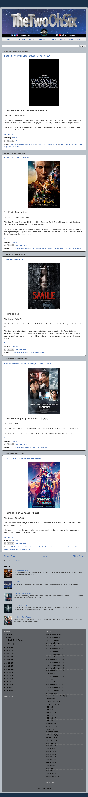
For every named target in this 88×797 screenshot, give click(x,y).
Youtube (22, 40)
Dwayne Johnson (41, 248)
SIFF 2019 (49, 762)
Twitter (62, 40)
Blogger (48, 788)
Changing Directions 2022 (55, 696)
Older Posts (78, 556)
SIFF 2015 (49, 751)
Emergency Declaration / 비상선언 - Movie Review (27, 364)
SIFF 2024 (49, 773)
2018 (8, 669)
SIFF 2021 (49, 765)
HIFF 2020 (50, 721)
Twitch (31, 40)
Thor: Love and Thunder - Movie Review (22, 458)
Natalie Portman (69, 547)
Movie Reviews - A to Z (21, 570)
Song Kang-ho (42, 447)
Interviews (49, 723)
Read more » (8, 134)
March (10, 644)
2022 (8, 657)
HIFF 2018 (50, 715)
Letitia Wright (42, 144)
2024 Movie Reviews (53, 687)
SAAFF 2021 (50, 740)
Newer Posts (10, 556)
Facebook (41, 40)
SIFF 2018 (49, 760)
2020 (8, 663)
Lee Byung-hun (30, 447)
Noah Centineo (53, 248)
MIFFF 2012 (50, 726)
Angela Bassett (30, 144)
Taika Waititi (14, 549)
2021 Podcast (51, 679)
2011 (8, 690)
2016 (8, 675)
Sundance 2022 (51, 776)
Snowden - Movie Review (22, 593)
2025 (8, 648)
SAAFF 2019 (50, 737)
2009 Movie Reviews (53, 640)
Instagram (52, 40)
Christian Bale (44, 547)
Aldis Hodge (29, 248)
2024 (8, 651)
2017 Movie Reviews (53, 662)
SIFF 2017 (49, 757)
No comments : (21, 141)
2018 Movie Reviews (53, 665)
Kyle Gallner (29, 352)
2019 (8, 666)
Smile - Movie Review (14, 259)
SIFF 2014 (49, 749)
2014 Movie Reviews (53, 654)
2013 (8, 684)
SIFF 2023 (49, 771)
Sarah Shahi (76, 248)
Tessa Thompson (25, 549)
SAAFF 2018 (50, 735)
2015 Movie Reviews (53, 657)
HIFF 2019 (50, 718)
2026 (8, 635)
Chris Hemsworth (31, 547)
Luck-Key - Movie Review (22, 617)
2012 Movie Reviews (53, 648)
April (10, 637)
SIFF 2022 (49, 768)
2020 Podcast (51, 673)
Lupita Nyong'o (52, 144)
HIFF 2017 (50, 712)
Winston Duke (14, 147)
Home (44, 556)
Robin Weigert (40, 352)
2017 (8, 672)
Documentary (50, 698)
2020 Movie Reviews (53, 671)
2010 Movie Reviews (53, 643)
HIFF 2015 (50, 707)
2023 (8, 654)
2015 (8, 678)
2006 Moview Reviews (54, 635)
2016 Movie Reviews (53, 660)
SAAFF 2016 (50, 732)
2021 (8, 660)
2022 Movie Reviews (17, 144)
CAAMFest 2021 (52, 693)
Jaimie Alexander (56, 547)
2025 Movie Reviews (53, 690)
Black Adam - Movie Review (17, 157)
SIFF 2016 (49, 754)
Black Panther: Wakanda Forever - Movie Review (27, 56)
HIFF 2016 (50, 710)
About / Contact (75, 40)
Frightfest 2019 (51, 704)
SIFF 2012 (49, 743)
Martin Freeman (65, 144)
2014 (8, 681)
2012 (8, 687)
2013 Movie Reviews (53, 651)
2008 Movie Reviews (53, 637)
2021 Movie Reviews (53, 676)
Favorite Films (51, 701)
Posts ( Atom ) (19, 561)
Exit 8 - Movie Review (21, 605)
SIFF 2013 (49, 746)
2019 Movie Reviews (53, 668)
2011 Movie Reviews (53, 646)
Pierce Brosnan (65, 248)
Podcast (49, 729)
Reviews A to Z (9, 40)
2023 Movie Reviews (53, 685)
